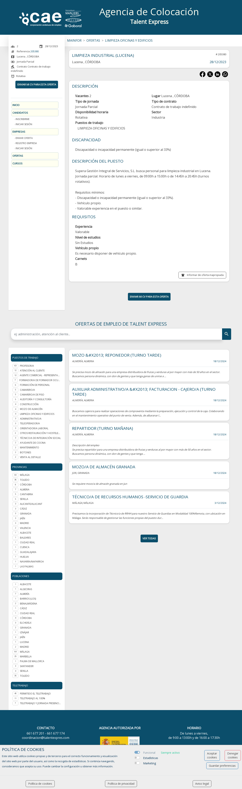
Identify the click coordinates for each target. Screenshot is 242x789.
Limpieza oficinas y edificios (37, 414)
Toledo (24, 675)
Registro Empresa (26, 143)
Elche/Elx (25, 622)
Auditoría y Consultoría (36, 399)
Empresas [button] (18, 131)
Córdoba (26, 618)
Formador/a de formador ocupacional (40, 380)
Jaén (22, 637)
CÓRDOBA (26, 484)
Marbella (26, 656)
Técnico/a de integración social (40, 438)
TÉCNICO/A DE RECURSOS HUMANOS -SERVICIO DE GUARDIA (130, 496)
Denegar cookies (232, 755)
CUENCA (24, 547)
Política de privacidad (121, 783)
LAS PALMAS (26, 566)
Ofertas (17, 155)
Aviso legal (202, 783)
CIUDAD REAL (27, 542)
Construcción (29, 404)
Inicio (16, 105)
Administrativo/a (30, 418)
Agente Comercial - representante (40, 375)
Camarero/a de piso (32, 394)
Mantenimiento (29, 447)
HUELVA (24, 556)
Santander (27, 666)
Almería (24, 594)
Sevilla (24, 671)
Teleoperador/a (30, 423)
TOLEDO (24, 480)
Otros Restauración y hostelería (40, 433)
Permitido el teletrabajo (35, 693)
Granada (25, 627)
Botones (25, 452)
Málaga (25, 651)
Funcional (149, 752)
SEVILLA (24, 499)
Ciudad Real (27, 613)
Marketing (149, 763)
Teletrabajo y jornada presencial (40, 703)
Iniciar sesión (24, 124)
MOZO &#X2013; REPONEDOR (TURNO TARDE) (116, 355)
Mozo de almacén (31, 409)
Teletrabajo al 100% (32, 698)
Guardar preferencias (222, 765)
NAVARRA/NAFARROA (32, 561)
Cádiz (23, 608)
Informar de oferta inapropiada (205, 275)
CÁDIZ (23, 508)
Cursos (17, 163)
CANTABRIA (26, 494)
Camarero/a (27, 390)
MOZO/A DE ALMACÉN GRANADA (103, 466)
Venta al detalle (30, 457)
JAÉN (22, 518)
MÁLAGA (25, 475)
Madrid (24, 646)
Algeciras (26, 589)
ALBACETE (25, 532)
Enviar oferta (24, 138)
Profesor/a (27, 365)
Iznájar (24, 632)
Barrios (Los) (28, 598)
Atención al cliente (32, 370)
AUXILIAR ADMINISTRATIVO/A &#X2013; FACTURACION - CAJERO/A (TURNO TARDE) (144, 391)
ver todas (149, 538)
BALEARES (25, 537)
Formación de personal (35, 385)
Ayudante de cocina (33, 442)
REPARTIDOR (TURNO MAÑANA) (102, 428)
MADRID (24, 523)
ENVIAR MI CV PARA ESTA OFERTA (36, 84)
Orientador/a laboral (34, 428)
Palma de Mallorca (32, 661)
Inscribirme (22, 119)
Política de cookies (40, 783)
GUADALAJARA (28, 552)
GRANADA (25, 513)
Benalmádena (28, 603)
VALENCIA (25, 528)
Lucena (24, 642)
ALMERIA (24, 489)
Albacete (25, 584)
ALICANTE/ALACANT (31, 504)
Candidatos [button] (20, 112)
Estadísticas (150, 758)
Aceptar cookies (212, 755)
